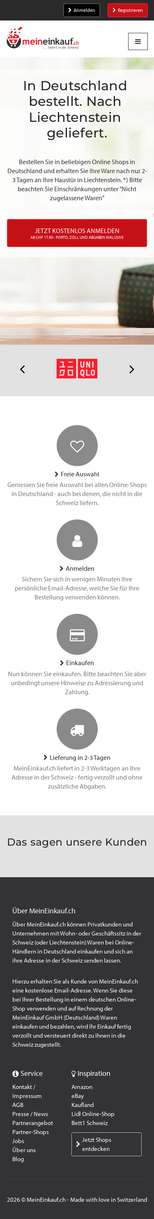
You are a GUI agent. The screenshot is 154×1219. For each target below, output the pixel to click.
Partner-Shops (30, 1132)
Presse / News (30, 1114)
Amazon (81, 1087)
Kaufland (82, 1105)
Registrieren (128, 10)
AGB (17, 1105)
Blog (18, 1159)
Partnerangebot (32, 1123)
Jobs (18, 1141)
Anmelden (81, 10)
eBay (77, 1096)
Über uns (24, 1150)
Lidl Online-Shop (93, 1114)
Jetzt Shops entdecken (93, 1144)
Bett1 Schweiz (89, 1123)
